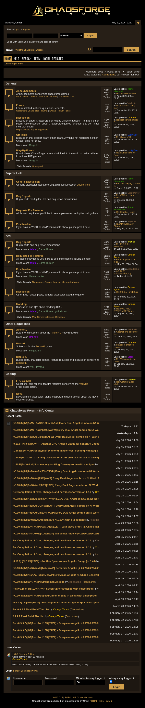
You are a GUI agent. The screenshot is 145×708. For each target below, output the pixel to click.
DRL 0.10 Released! (126, 93)
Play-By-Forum (25, 150)
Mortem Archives (70, 282)
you (32, 366)
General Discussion (28, 181)
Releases (60, 317)
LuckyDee (132, 135)
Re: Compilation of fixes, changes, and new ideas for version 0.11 (52, 492)
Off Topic (21, 134)
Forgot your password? (26, 671)
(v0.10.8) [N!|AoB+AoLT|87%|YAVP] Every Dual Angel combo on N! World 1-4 (58, 485)
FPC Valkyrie (23, 380)
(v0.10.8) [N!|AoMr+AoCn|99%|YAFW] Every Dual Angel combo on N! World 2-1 (59, 429)
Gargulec (34, 145)
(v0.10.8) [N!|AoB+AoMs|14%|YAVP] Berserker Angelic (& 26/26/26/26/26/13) (57, 568)
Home (8, 59)
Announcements (26, 90)
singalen (131, 379)
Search (26, 59)
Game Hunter (46, 249)
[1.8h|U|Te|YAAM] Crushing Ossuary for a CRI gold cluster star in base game (58, 457)
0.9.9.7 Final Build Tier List (28, 616)
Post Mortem (23, 224)
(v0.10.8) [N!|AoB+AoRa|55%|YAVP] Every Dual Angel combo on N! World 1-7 (58, 471)
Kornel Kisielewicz (124, 90)
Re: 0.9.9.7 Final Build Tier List (31, 609)
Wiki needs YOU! (67, 96)
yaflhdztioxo (61, 311)
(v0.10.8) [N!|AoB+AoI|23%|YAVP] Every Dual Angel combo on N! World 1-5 (57, 478)
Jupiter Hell (83, 184)
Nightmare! (37, 282)
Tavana (40, 366)
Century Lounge (52, 282)
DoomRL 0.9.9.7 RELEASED (43, 96)
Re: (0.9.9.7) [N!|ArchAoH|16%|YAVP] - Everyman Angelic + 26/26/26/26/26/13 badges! (63, 623)
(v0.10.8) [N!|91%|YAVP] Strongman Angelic (38, 581)
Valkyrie (83, 383)
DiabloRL (21, 356)
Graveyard (37, 166)
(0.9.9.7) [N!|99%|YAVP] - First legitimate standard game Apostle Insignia (56, 602)
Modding (21, 304)
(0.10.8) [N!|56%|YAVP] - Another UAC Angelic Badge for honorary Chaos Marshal (61, 443)
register (26, 29)
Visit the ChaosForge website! (29, 50)
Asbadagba (108, 74)
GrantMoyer (133, 193)
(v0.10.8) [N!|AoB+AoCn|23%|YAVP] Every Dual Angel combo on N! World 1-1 (58, 512)
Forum (20, 105)
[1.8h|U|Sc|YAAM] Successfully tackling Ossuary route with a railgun (53, 464)
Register (57, 59)
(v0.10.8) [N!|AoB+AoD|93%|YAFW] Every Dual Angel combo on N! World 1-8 (58, 436)
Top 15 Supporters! (40, 129)
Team (37, 59)
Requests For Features (29, 210)
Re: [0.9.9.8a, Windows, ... (122, 245)
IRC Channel (22, 96)
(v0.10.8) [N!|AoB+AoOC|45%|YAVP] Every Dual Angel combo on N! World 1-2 (59, 505)
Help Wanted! (22, 129)
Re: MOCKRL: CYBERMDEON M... (124, 310)
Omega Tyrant (61, 609)
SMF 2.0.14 (57, 697)
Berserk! (21, 343)
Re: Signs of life (124, 137)
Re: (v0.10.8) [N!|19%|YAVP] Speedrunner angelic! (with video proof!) (53, 588)
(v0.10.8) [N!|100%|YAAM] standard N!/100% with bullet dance (49, 519)
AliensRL (21, 329)
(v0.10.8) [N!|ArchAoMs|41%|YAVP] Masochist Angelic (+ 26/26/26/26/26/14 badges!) (62, 533)
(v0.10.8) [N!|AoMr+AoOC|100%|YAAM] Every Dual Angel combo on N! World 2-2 (60, 423)
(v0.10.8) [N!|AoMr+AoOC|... (123, 272)
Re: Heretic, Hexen (125, 212)
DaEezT (33, 336)
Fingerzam (35, 350)
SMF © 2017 (70, 697)
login (17, 29)
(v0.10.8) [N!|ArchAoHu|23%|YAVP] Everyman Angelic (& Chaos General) (56, 574)
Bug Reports (23, 196)
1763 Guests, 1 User (23, 654)
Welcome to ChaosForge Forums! (32, 111)
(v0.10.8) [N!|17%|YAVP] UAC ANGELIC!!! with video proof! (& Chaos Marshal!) (59, 526)
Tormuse (131, 117)
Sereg (130, 357)
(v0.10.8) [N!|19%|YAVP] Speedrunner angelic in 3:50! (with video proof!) (55, 595)
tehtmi (33, 249)
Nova (19, 393)
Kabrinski (132, 329)
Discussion (23, 117)
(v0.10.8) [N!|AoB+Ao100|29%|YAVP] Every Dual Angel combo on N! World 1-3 (59, 498)
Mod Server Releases (43, 317)
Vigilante (131, 103)
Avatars (52, 111)
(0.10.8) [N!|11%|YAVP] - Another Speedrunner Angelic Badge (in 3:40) (54, 561)
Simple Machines (85, 697)
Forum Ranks (64, 111)
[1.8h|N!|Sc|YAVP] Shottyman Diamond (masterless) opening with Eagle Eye (58, 450)
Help (16, 59)
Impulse (131, 242)
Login (46, 59)
